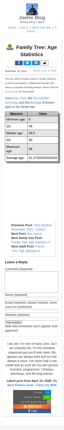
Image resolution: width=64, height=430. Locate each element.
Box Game (34, 233)
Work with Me (41, 27)
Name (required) (16, 299)
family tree (39, 70)
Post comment (13, 326)
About (24, 27)
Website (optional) (17, 319)
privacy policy (11, 91)
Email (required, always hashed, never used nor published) (31, 309)
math (54, 70)
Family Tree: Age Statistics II (30, 242)
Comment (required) (18, 269)
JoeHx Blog (32, 17)
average (35, 102)
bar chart (20, 98)
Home (12, 27)
